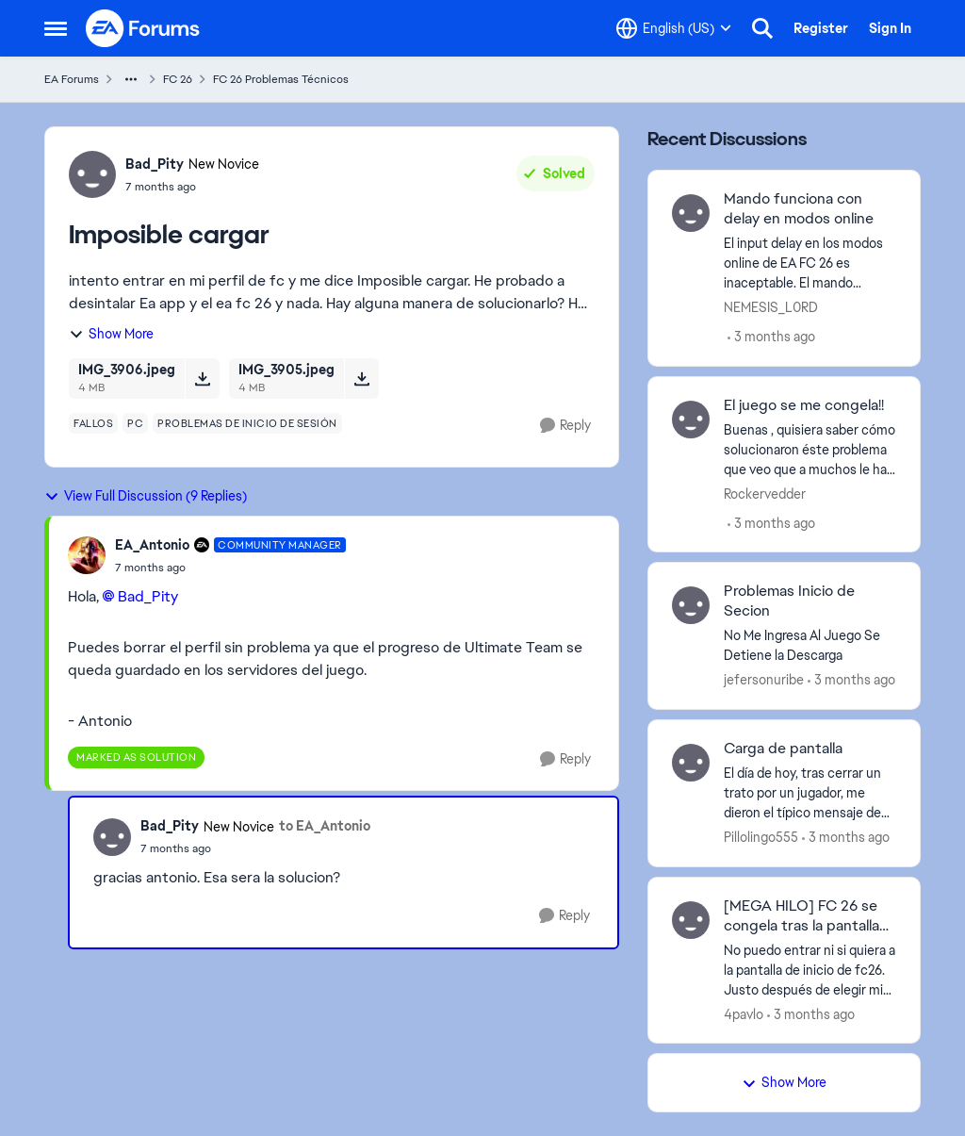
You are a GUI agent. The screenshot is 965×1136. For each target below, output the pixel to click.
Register (820, 28)
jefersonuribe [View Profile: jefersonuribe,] (764, 679)
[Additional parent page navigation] (131, 79)
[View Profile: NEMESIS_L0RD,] (691, 213)
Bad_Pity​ (148, 596)
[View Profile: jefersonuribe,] (691, 605)
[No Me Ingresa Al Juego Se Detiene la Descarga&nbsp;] (810, 646)
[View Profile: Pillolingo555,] (691, 763)
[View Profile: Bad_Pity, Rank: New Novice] (92, 174)
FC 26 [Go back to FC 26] (177, 79)
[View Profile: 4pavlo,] (691, 920)
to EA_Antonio (324, 825)
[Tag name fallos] (93, 423)
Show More (111, 333)
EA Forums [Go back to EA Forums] (71, 79)
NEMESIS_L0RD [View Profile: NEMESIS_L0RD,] (771, 307)
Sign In (890, 28)
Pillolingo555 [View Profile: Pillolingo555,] (761, 837)
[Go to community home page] (143, 28)
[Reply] (565, 425)
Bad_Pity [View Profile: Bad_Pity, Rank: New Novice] (154, 164)
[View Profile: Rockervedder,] (691, 419)
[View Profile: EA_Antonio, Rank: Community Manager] (87, 555)
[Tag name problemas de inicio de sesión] (247, 423)
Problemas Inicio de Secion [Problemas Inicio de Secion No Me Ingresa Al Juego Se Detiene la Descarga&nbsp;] (789, 601)
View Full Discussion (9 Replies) (145, 495)
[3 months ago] (771, 337)
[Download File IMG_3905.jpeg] (361, 378)
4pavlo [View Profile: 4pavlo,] (743, 1013)
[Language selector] (674, 28)
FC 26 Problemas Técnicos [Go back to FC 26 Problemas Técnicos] (281, 79)
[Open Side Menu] (55, 28)
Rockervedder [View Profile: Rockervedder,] (765, 493)
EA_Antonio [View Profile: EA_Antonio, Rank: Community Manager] (152, 544)
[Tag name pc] (135, 423)
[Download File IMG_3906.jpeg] (202, 378)
